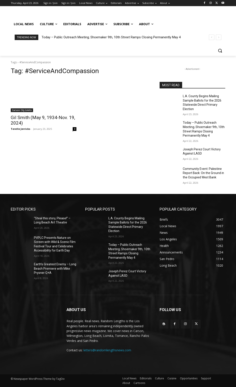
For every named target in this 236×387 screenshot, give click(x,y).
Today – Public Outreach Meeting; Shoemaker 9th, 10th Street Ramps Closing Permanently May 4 (111, 37)
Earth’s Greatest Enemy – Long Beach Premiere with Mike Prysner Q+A (55, 268)
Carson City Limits (22, 110)
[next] (218, 37)
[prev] (211, 37)
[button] (220, 50)
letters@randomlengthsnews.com (107, 350)
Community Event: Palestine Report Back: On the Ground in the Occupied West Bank (203, 173)
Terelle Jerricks (20, 128)
